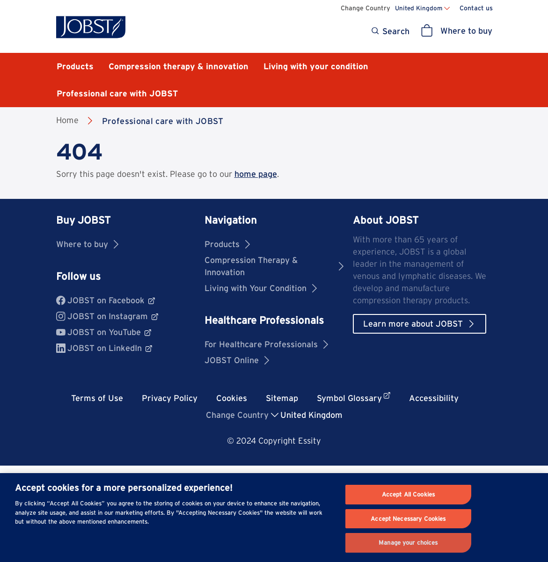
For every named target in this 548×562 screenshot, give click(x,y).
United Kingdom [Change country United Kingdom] (418, 8)
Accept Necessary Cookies (408, 518)
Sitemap (282, 398)
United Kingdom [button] (311, 415)
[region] (274, 517)
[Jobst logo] (90, 27)
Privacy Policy (169, 398)
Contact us (476, 8)
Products (227, 244)
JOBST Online (237, 360)
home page (255, 174)
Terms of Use (97, 398)
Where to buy (87, 244)
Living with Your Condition (261, 288)
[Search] (389, 31)
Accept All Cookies (408, 494)
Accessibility (434, 398)
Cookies (231, 398)
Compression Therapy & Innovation (274, 266)
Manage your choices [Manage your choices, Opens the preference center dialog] (408, 542)
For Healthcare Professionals (266, 344)
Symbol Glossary (353, 397)
